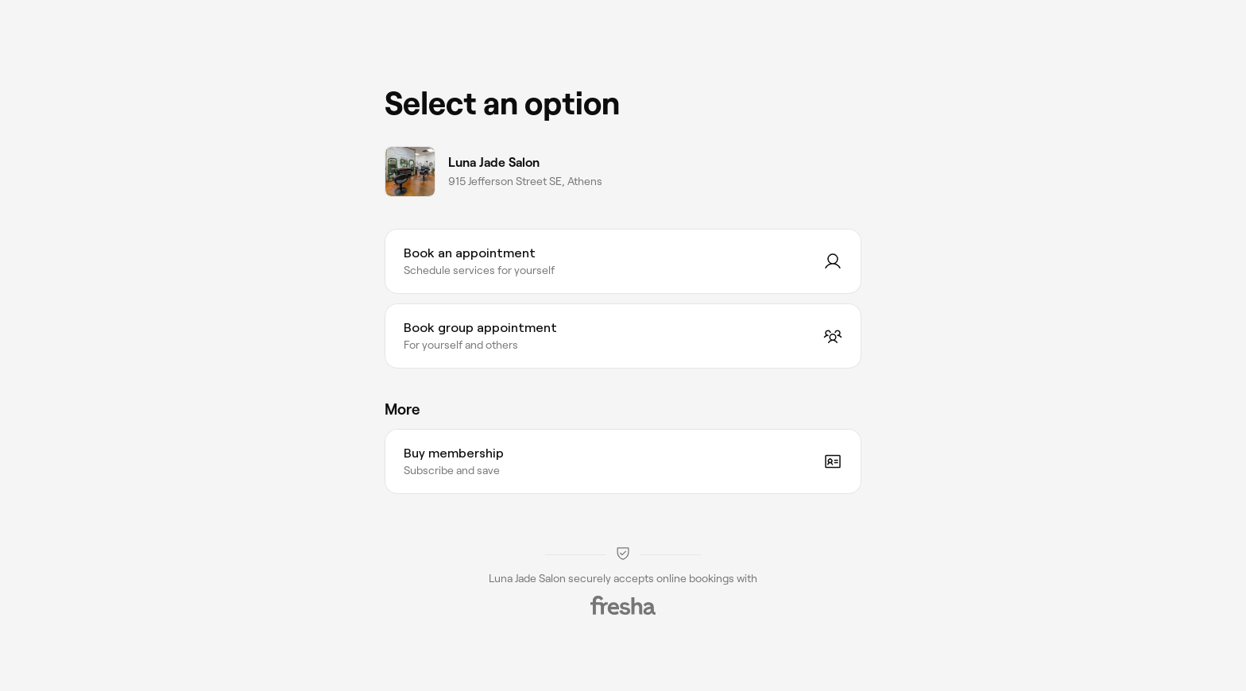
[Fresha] (623, 605)
